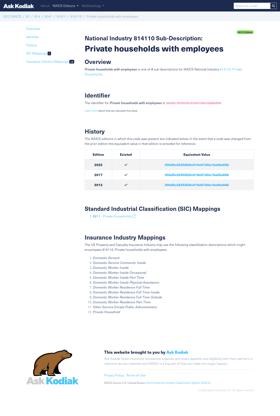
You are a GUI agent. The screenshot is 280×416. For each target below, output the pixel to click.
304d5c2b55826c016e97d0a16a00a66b (197, 164)
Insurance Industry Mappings (50, 61)
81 (28, 16)
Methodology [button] (92, 5)
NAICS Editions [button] (64, 5)
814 (37, 16)
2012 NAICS (12, 16)
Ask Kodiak (177, 352)
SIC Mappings (38, 53)
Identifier (32, 37)
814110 (76, 16)
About (45, 5)
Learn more (91, 111)
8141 (48, 16)
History (31, 45)
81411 (61, 16)
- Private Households (114, 216)
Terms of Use (136, 375)
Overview (33, 28)
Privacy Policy (114, 375)
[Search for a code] (252, 6)
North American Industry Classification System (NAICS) (179, 383)
